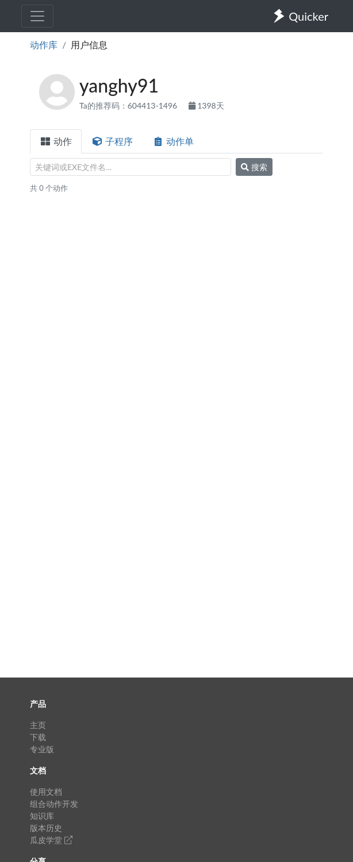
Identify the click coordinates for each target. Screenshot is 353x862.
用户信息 (89, 44)
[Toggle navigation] (37, 16)
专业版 (42, 749)
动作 (56, 141)
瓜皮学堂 (51, 840)
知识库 (42, 816)
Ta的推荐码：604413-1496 (129, 105)
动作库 (43, 44)
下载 (38, 737)
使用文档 (46, 791)
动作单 (173, 141)
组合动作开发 (54, 804)
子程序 (112, 141)
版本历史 (46, 828)
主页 (38, 725)
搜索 (254, 167)
